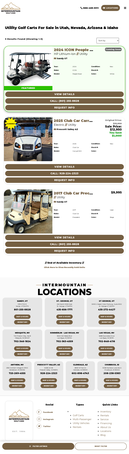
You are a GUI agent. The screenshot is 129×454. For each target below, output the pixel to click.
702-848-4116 (106, 340)
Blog (103, 434)
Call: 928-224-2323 (64, 172)
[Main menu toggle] (123, 7)
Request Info (64, 106)
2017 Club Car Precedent (77, 192)
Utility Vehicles (81, 422)
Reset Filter (101, 446)
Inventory (22, 321)
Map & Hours (22, 316)
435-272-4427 (106, 308)
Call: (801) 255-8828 (64, 100)
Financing (106, 422)
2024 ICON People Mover (78, 49)
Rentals (77, 426)
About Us (105, 426)
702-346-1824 (22, 340)
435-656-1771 (64, 308)
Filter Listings (38, 446)
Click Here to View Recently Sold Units (64, 266)
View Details (64, 93)
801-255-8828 (22, 308)
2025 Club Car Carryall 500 (79, 120)
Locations (109, 7)
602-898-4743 (80, 372)
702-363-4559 (64, 340)
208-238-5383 (112, 372)
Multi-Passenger (82, 418)
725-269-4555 (17, 372)
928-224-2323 (48, 372)
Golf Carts (78, 414)
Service (104, 418)
